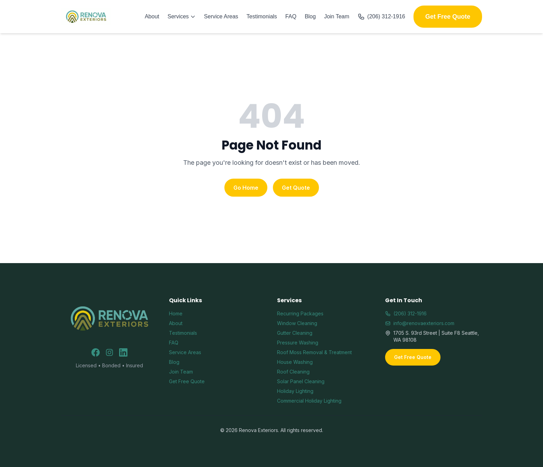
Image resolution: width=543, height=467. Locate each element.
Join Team (336, 16)
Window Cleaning (297, 323)
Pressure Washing (297, 342)
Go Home (245, 187)
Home (176, 313)
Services (182, 16)
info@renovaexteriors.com (419, 323)
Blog (310, 16)
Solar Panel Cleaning (300, 381)
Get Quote (296, 187)
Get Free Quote (447, 16)
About (152, 16)
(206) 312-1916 (381, 16)
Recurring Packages (300, 313)
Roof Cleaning (293, 372)
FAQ (290, 16)
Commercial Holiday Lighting (309, 401)
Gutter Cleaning (294, 333)
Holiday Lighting (295, 391)
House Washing (295, 362)
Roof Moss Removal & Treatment (314, 352)
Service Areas (221, 16)
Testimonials (262, 16)
